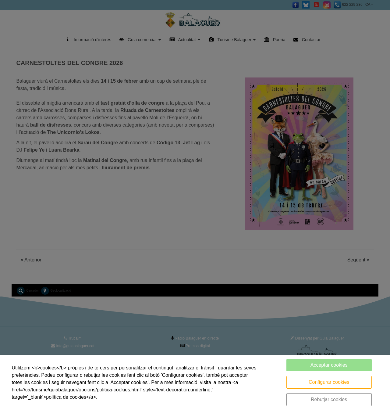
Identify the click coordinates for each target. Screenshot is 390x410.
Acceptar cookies (329, 365)
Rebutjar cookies (329, 399)
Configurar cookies (329, 382)
